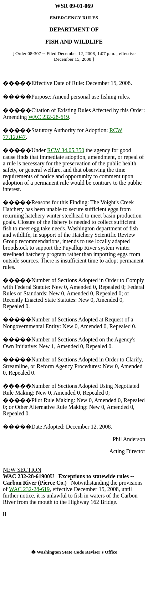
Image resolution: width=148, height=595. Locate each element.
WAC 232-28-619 (48, 117)
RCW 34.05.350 (65, 150)
